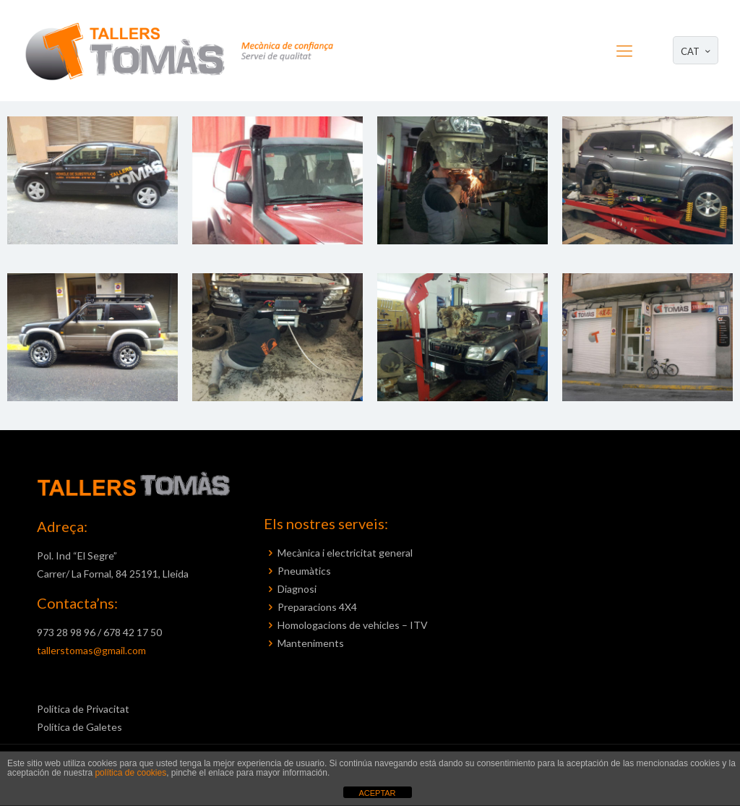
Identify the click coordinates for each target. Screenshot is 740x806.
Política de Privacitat (83, 709)
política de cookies (130, 773)
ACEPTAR (376, 793)
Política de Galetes (79, 727)
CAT (697, 51)
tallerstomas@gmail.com (91, 650)
